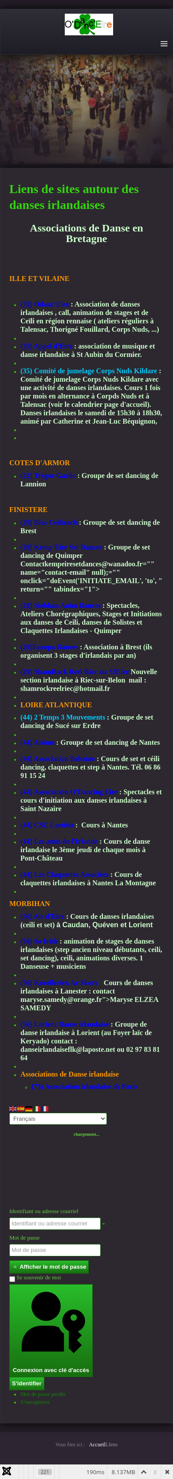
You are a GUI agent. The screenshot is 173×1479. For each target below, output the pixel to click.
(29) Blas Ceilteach (48, 522)
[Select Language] (58, 1119)
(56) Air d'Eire (42, 916)
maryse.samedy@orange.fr (61, 999)
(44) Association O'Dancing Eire (69, 792)
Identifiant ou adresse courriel (44, 1211)
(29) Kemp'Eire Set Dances (61, 547)
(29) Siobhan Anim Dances (60, 605)
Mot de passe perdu (42, 1394)
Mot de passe (24, 1237)
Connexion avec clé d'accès (51, 1330)
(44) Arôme (37, 742)
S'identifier (27, 1383)
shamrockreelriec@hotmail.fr (65, 688)
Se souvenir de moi (35, 1278)
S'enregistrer (35, 1402)
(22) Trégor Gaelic (47, 475)
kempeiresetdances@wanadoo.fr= (95, 564)
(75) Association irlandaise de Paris (84, 1086)
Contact (32, 564)
